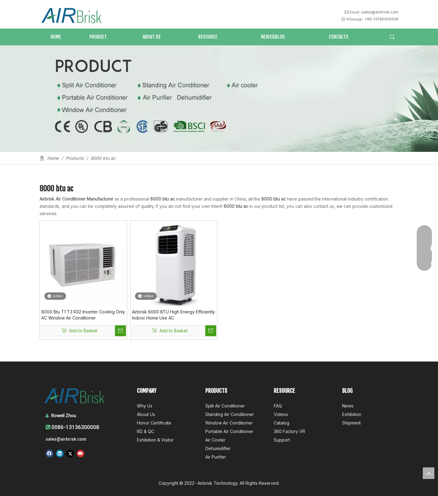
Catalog (281, 422)
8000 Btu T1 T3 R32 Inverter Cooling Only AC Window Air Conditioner (83, 314)
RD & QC (145, 431)
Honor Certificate (154, 422)
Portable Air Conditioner (229, 431)
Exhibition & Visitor (155, 439)
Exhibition (351, 414)
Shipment (351, 422)
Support (282, 439)
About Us (146, 414)
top (428, 473)
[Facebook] (49, 453)
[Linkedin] (60, 453)
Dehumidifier (218, 448)
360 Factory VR (289, 431)
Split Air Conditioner (225, 405)
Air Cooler (215, 439)
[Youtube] (80, 453)
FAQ (278, 405)
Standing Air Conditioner (229, 414)
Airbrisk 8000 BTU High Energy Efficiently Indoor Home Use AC (173, 314)
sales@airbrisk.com (379, 11)
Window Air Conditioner (229, 422)
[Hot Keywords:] (392, 37)
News (347, 405)
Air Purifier (215, 456)
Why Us (144, 405)
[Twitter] (70, 453)
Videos (281, 414)
